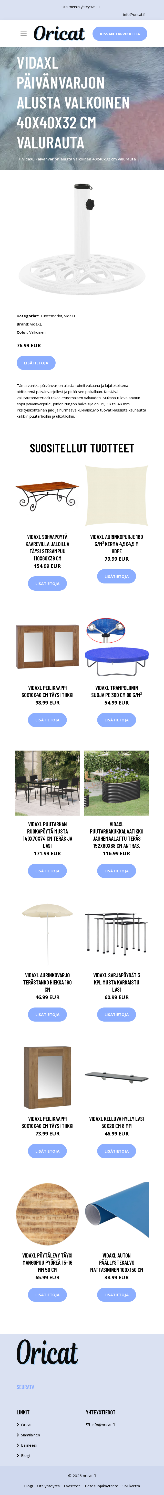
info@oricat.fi (134, 14)
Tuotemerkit (51, 315)
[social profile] (99, 7)
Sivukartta (131, 1485)
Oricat (26, 1424)
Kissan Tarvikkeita (120, 33)
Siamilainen (30, 1434)
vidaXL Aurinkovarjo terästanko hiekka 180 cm (47, 982)
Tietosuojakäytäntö (101, 1485)
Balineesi (29, 1445)
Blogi (25, 1455)
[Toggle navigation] (23, 33)
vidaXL (70, 315)
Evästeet (72, 1485)
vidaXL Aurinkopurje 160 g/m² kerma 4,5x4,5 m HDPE (116, 543)
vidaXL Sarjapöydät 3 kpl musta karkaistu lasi (116, 982)
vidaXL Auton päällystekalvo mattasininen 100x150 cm (116, 1262)
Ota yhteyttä (48, 1485)
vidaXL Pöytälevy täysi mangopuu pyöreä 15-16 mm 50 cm (47, 1262)
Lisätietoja (36, 362)
